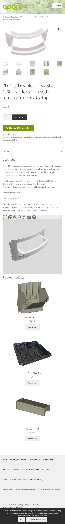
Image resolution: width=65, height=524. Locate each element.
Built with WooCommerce (13, 507)
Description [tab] (7, 151)
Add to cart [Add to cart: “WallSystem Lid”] (32, 438)
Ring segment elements (43, 137)
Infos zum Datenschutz (36, 519)
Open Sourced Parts (27, 137)
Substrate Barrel (9, 140)
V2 (16, 140)
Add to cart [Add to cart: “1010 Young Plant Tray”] (32, 383)
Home (7, 17)
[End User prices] (46, 459)
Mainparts (14, 17)
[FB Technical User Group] (27, 459)
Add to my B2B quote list (18, 128)
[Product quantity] (7, 117)
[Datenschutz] (17, 469)
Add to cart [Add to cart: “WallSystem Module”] (32, 327)
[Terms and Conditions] (34, 469)
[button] (59, 29)
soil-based (57, 137)
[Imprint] (49, 469)
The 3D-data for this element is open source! (21, 181)
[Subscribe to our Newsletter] (15, 479)
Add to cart (19, 117)
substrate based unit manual (35, 210)
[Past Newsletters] (35, 479)
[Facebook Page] (9, 459)
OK (21, 519)
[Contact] (7, 469)
